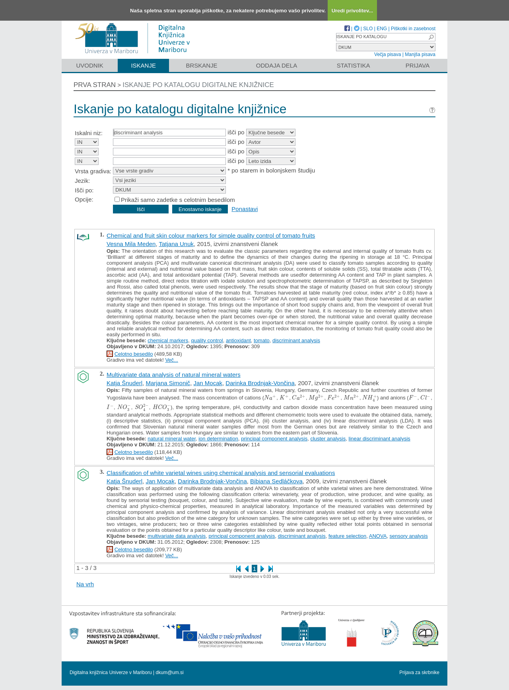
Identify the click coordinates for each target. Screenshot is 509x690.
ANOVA (378, 536)
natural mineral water (172, 439)
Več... (171, 360)
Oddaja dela (276, 65)
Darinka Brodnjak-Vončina (259, 383)
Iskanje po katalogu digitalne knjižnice (198, 85)
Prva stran (95, 85)
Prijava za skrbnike (419, 672)
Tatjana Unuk (176, 243)
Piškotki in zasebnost (413, 28)
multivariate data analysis (177, 536)
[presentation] (270, 398)
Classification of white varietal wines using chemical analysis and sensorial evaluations (221, 472)
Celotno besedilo (134, 354)
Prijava (417, 65)
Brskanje (201, 65)
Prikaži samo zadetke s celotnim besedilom (178, 199)
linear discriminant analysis (379, 439)
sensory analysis (409, 536)
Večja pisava (387, 54)
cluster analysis (328, 439)
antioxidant (238, 340)
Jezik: (82, 180)
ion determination (218, 439)
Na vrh (85, 584)
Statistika (353, 65)
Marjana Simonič (168, 383)
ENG (382, 28)
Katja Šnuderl (124, 383)
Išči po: (84, 190)
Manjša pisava (420, 54)
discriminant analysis (296, 340)
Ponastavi (244, 208)
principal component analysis (274, 439)
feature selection (347, 536)
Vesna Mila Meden (131, 243)
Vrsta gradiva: (93, 171)
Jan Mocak (207, 383)
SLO (368, 28)
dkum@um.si (170, 672)
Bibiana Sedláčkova (276, 481)
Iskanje (143, 65)
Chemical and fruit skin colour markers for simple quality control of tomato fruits (211, 235)
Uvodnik (89, 65)
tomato (262, 340)
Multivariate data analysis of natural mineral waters (174, 374)
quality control (207, 340)
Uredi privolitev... (352, 11)
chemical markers (168, 340)
